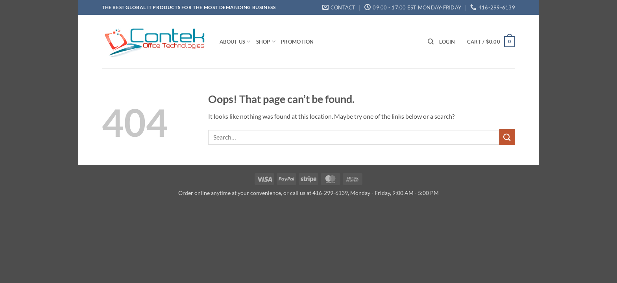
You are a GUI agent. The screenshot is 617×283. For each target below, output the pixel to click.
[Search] (431, 41)
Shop (265, 41)
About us (235, 41)
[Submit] (507, 137)
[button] (447, 42)
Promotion (297, 42)
